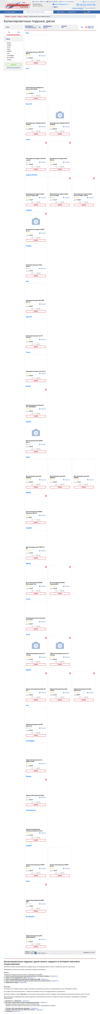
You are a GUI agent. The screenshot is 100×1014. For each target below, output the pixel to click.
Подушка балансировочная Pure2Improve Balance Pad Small (34, 830)
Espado (28, 422)
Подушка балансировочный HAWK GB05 (35, 901)
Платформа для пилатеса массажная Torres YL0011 (35, 618)
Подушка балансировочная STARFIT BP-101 (35, 865)
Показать (13, 64)
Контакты (63, 1)
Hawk (28, 139)
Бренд (7, 39)
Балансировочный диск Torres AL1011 (36, 371)
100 (93, 952)
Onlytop (28, 246)
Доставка (50, 1)
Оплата (44, 1)
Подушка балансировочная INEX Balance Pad (34, 725)
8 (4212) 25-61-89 (86, 5)
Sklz (27, 33)
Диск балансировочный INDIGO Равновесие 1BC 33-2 (34, 512)
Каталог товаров (10, 12)
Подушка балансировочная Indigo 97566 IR (58, 689)
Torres (28, 352)
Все (48, 953)
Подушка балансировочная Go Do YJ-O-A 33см (35, 654)
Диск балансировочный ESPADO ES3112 (34, 441)
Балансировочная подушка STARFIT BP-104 (35, 230)
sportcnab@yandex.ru (62, 4)
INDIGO (28, 493)
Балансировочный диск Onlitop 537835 (34, 265)
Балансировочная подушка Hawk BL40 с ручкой (36, 159)
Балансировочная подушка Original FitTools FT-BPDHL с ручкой (83, 194)
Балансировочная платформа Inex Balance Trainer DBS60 (35, 88)
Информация (71, 1)
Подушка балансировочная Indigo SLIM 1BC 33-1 (82, 689)
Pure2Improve (31, 810)
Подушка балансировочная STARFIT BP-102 (59, 865)
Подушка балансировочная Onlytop (35, 795)
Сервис (57, 1)
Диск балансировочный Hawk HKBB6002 (33, 477)
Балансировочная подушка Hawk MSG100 (58, 159)
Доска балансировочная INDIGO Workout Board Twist (34, 583)
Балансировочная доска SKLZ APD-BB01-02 (35, 52)
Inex (27, 68)
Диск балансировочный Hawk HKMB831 (81, 477)
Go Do (28, 634)
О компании (37, 1)
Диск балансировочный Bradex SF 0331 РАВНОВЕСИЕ (35, 406)
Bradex (28, 386)
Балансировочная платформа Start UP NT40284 (36, 123)
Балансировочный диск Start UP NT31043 (34, 336)
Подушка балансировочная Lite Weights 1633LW (34, 760)
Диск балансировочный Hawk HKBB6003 (57, 477)
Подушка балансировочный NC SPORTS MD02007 (34, 936)
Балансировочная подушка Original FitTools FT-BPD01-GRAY (35, 194)
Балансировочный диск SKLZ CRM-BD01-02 (35, 301)
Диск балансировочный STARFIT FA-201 (35, 548)
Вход (85, 1)
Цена (7, 27)
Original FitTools (31, 175)
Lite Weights (30, 741)
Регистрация (90, 1)
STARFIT (29, 210)
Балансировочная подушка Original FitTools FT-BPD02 (59, 194)
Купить (36, 63)
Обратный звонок (77, 8)
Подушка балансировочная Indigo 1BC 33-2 (36, 689)
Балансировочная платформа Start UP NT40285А (60, 123)
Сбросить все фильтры (13, 67)
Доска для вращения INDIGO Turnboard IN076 (57, 583)
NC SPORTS (30, 917)
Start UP (29, 104)
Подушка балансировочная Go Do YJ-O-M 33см (59, 654)
